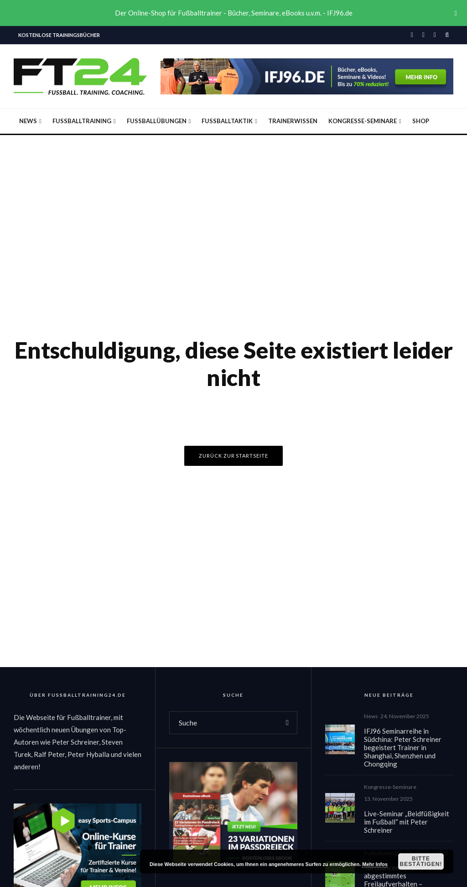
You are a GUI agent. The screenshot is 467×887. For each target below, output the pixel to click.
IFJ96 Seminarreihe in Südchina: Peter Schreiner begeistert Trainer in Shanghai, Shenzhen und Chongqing (402, 747)
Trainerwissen (292, 121)
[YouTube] (435, 35)
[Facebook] (412, 35)
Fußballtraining (81, 121)
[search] (287, 723)
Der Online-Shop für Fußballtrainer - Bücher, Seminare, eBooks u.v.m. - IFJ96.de (234, 13)
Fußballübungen (157, 121)
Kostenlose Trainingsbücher (59, 35)
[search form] (224, 723)
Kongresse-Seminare (362, 121)
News (28, 121)
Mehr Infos (375, 864)
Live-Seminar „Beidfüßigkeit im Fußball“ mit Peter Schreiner (406, 824)
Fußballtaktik (227, 121)
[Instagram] (423, 35)
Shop (420, 121)
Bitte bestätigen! (421, 861)
